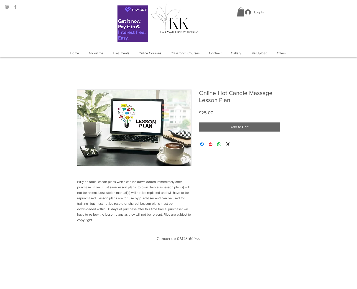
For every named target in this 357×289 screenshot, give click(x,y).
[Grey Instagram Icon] (7, 7)
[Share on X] (228, 144)
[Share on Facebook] (202, 144)
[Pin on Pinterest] (210, 144)
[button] (241, 11)
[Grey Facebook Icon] (15, 7)
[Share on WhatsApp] (219, 144)
